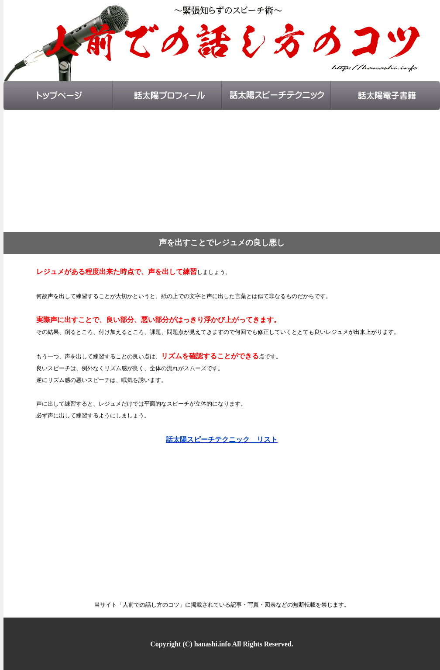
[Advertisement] (221, 171)
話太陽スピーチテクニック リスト (222, 439)
